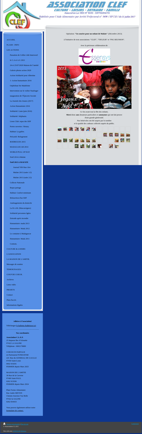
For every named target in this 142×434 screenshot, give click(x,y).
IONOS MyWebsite (19, 431)
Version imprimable (11, 424)
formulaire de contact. (14, 410)
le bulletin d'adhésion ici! (26, 325)
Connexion (135, 424)
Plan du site (24, 424)
